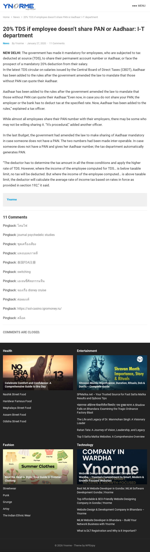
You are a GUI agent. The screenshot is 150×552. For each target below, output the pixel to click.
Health (7, 351)
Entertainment (87, 351)
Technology (85, 445)
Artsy (6, 508)
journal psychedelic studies (36, 235)
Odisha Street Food (14, 421)
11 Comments (57, 43)
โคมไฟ (22, 225)
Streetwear (9, 488)
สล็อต (21, 318)
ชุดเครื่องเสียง (26, 244)
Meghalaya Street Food (17, 407)
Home (6, 17)
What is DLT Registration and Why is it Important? (107, 530)
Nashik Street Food (14, 394)
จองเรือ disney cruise (31, 290)
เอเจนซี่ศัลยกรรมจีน (31, 281)
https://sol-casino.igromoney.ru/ (39, 308)
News (16, 17)
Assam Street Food (14, 414)
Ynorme (19, 43)
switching (24, 272)
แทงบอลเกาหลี (27, 253)
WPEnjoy (90, 545)
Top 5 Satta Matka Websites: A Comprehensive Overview (111, 436)
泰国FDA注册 (26, 262)
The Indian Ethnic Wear (17, 515)
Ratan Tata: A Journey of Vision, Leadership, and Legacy (111, 430)
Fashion (8, 445)
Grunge (7, 501)
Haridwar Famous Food (17, 401)
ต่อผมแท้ (23, 299)
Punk (6, 495)
